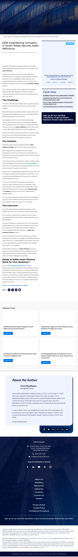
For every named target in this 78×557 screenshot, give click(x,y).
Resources (39, 486)
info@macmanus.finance (39, 457)
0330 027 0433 (39, 454)
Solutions (39, 483)
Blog (9, 36)
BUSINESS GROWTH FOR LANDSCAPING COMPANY (58, 95)
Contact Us (39, 496)
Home (5, 36)
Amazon (69, 82)
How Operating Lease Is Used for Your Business (58, 106)
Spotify (54, 82)
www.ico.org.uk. (34, 535)
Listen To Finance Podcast (58, 79)
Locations (39, 493)
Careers (39, 499)
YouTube (61, 82)
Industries (39, 489)
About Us (39, 480)
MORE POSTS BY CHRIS (19, 421)
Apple (47, 82)
